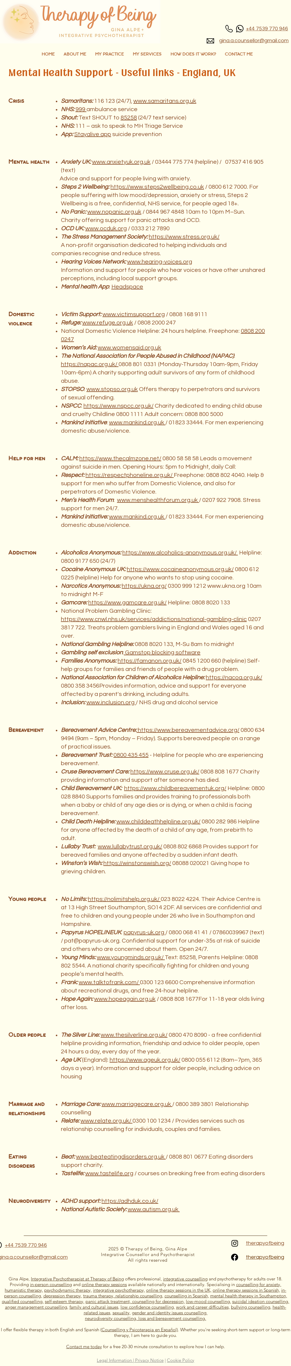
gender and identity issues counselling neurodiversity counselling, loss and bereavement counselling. (146, 1315)
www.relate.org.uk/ (106, 1121)
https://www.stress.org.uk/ (184, 237)
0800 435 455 (130, 755)
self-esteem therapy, (64, 1301)
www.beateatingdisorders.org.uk (121, 1157)
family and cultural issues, (94, 1307)
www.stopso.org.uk (112, 389)
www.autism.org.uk (154, 1209)
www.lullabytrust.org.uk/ (130, 847)
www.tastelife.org (109, 1173)
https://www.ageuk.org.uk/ (145, 1060)
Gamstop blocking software (162, 653)
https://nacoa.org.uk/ (234, 677)
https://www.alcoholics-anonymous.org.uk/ (180, 553)
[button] (109, 54)
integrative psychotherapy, (119, 1290)
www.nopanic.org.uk (114, 212)
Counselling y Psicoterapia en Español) (140, 1329)
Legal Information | (116, 1360)
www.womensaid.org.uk (129, 348)
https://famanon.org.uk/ (149, 661)
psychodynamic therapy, (68, 1290)
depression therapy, (62, 1296)
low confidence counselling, (148, 1307)
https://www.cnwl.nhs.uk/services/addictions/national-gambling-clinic (154, 619)
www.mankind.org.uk (137, 423)
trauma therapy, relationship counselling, (123, 1296)
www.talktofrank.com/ (109, 982)
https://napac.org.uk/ (89, 364)
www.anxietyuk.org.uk (121, 162)
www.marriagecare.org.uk (137, 1104)
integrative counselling (185, 1279)
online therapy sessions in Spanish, (246, 1290)
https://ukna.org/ (144, 586)
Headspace (127, 287)
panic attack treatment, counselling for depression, (135, 1301)
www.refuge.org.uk (107, 323)
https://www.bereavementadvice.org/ (188, 730)
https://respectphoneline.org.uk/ (130, 475)
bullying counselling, (251, 1307)
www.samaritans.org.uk (164, 101)
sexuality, (122, 1312)
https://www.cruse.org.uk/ (164, 772)
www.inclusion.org (111, 702)
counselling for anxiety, (258, 1284)
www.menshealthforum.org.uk (158, 500)
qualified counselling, (23, 1301)
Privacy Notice (149, 1360)
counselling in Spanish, (187, 1296)
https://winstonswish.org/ (137, 863)
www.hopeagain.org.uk (125, 999)
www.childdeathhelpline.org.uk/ (158, 822)
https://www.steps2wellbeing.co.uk (157, 187)
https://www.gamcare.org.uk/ (127, 603)
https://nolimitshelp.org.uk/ (124, 899)
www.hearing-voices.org (159, 262)
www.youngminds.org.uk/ (131, 957)
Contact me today (84, 1346)
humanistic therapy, (24, 1290)
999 (80, 109)
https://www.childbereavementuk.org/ (175, 788)
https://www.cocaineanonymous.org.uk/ (180, 569)
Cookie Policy (180, 1360)
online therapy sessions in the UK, (178, 1290)
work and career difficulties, (203, 1307)
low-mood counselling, (208, 1301)
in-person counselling (51, 1284)
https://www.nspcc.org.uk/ (118, 406)
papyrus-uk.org (144, 932)
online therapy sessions (104, 1284)
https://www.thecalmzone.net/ (120, 458)
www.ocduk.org (106, 228)
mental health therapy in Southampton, (248, 1296)
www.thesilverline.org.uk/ (134, 1035)
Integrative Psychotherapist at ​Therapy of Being (77, 1279)
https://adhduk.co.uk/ (130, 1201)
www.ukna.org (226, 586)
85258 (129, 118)
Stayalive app (92, 134)
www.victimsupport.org (133, 314)
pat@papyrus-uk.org (91, 941)
